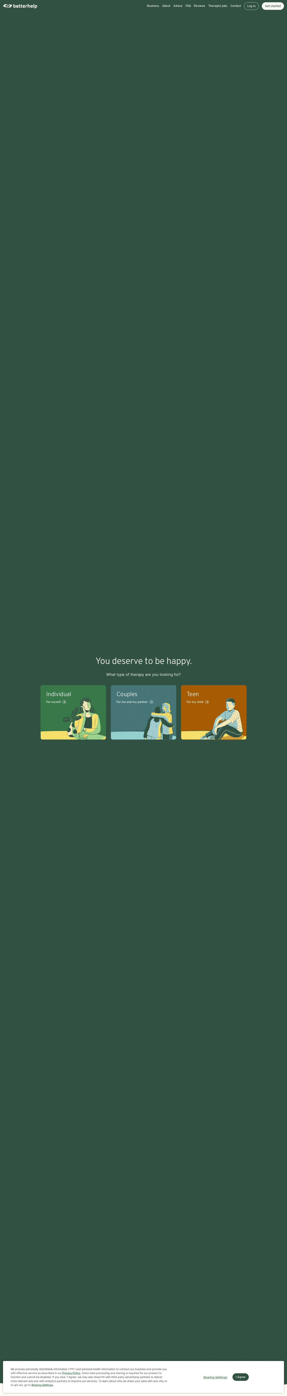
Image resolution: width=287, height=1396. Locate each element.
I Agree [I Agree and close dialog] (241, 1377)
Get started (273, 6)
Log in (251, 6)
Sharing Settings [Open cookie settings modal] (215, 1377)
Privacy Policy (71, 1373)
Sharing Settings (42, 1385)
